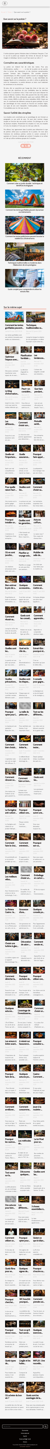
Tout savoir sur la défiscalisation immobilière (11, 1176)
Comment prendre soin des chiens (38, 1302)
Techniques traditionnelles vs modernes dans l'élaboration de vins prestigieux (24, 264)
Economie (25, 1430)
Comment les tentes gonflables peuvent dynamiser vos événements (25, 211)
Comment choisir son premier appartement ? (25, 426)
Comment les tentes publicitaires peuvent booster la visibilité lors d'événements (24, 237)
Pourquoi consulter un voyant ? (38, 1044)
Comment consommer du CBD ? (24, 1110)
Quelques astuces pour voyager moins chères (25, 1078)
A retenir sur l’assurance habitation (24, 1044)
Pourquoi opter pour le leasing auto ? (11, 716)
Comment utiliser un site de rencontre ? (10, 1242)
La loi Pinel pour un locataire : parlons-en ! (39, 1143)
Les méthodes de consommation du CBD (25, 1144)
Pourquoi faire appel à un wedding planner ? (38, 458)
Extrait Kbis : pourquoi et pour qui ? (38, 651)
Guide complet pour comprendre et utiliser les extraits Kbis (24, 290)
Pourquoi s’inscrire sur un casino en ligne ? (38, 1272)
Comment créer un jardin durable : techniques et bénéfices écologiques (25, 184)
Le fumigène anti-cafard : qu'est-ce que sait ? (10, 814)
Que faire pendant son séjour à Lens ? (38, 393)
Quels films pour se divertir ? (10, 1271)
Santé (25, 1436)
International (25, 1433)
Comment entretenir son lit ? (23, 846)
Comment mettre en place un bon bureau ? (39, 589)
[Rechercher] (22, 1426)
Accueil (3, 12)
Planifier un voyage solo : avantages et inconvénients (25, 557)
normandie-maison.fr (25, 1446)
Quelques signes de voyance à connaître (23, 1272)
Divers (10, 12)
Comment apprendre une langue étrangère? (38, 619)
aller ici (21, 69)
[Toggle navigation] (4, 3)
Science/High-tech (25, 1439)
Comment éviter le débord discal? (23, 748)
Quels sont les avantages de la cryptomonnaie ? (33, 1398)
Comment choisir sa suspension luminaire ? (38, 491)
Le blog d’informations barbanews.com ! (12, 395)
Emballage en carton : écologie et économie (39, 879)
